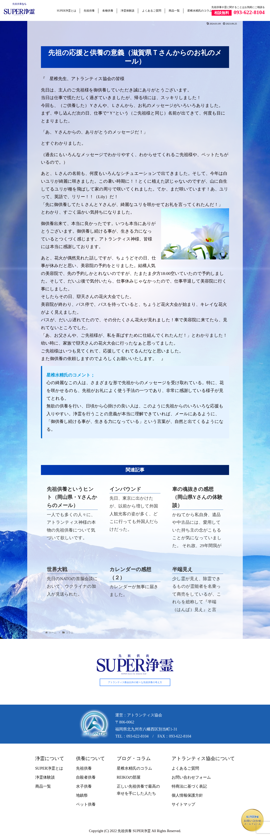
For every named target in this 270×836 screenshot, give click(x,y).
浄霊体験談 (127, 10)
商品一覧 (174, 10)
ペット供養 (86, 804)
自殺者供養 (86, 777)
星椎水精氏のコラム (199, 10)
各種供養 (107, 10)
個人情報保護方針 (187, 795)
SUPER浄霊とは (66, 10)
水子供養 (84, 786)
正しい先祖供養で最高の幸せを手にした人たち (138, 790)
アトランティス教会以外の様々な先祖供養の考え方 (135, 682)
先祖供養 (17, 4)
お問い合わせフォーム (191, 777)
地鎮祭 (82, 795)
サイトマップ (183, 804)
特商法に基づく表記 (189, 786)
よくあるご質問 (151, 10)
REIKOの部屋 (128, 777)
